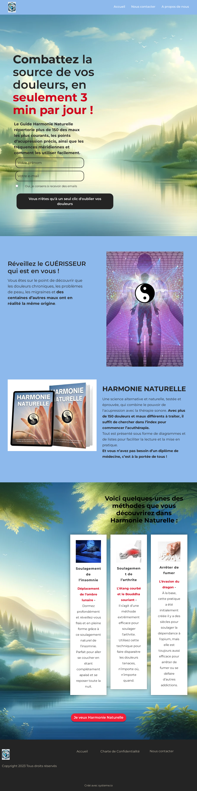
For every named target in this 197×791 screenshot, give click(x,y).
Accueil (119, 6)
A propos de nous (175, 6)
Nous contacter (143, 6)
